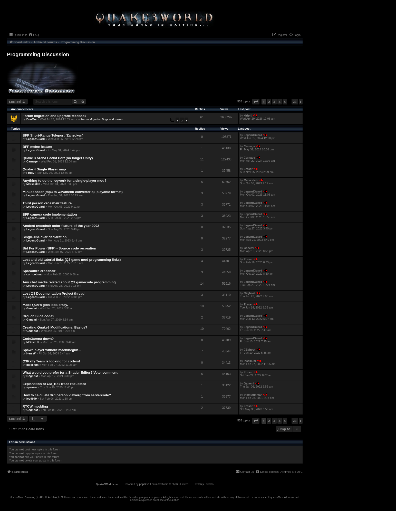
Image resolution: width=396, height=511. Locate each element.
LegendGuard (35, 138)
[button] (255, 101)
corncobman (34, 274)
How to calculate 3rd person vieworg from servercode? (67, 395)
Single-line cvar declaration (45, 237)
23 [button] (295, 101)
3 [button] (274, 101)
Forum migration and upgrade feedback (54, 116)
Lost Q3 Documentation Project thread (53, 293)
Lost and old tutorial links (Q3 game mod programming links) (72, 260)
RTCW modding (35, 406)
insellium (32, 364)
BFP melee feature (37, 147)
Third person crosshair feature (47, 203)
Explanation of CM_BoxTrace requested (54, 384)
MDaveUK (33, 342)
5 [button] (285, 101)
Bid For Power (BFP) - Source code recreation (59, 248)
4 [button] (280, 101)
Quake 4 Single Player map (44, 169)
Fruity (30, 172)
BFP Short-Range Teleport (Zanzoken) (53, 135)
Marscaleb (33, 184)
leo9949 (31, 398)
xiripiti (248, 115)
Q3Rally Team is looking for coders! (51, 361)
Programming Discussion (38, 54)
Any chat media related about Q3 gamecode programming (69, 282)
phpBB (143, 484)
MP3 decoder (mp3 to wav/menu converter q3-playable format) (73, 192)
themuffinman (253, 394)
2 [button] (269, 101)
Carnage (249, 146)
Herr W (31, 353)
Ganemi (249, 247)
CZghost (249, 293)
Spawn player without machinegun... (52, 350)
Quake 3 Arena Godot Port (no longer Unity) (58, 158)
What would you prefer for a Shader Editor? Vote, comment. (70, 372)
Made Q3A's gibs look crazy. (45, 305)
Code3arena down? (38, 339)
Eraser (248, 168)
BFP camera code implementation (50, 214)
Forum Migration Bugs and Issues (102, 119)
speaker (31, 387)
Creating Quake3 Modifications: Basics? (55, 327)
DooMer (31, 119)
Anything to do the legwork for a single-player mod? (65, 180)
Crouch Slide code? (38, 316)
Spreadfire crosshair (39, 271)
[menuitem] (33, 35)
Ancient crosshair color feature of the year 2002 (61, 226)
